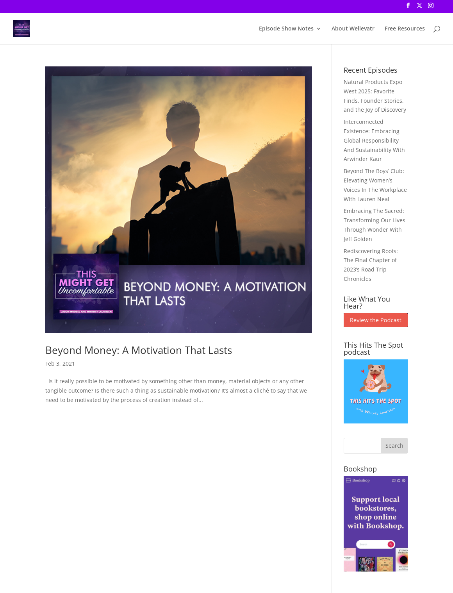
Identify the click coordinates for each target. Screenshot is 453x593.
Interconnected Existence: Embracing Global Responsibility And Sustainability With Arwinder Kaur (374, 140)
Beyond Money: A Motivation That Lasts (138, 350)
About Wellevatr (353, 29)
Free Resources (405, 29)
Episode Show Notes (286, 29)
